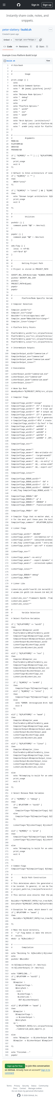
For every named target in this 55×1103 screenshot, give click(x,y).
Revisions (24, 46)
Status (33, 1086)
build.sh (26, 29)
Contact (23, 1088)
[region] (27, 560)
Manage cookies (35, 1088)
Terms (9, 1086)
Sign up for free (15, 1066)
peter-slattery (10, 29)
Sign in (35, 4)
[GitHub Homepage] (19, 1095)
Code (8, 46)
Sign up (47, 4)
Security (25, 1086)
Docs (15, 1088)
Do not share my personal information (27, 1091)
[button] (40, 40)
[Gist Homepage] (18, 5)
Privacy (17, 1086)
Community (43, 1086)
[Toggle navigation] (4, 5)
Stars (42, 46)
